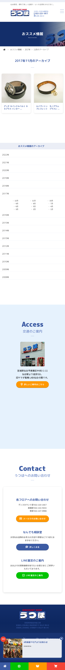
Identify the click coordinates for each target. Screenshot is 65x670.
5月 (34, 206)
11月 (34, 201)
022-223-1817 (41, 13)
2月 (34, 209)
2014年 (5, 230)
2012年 (5, 246)
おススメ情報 (16, 49)
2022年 (5, 154)
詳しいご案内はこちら (32, 384)
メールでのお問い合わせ (32, 518)
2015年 (5, 222)
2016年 (5, 215)
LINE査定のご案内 (32, 575)
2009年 (5, 269)
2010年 (5, 261)
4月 (51, 206)
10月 (51, 201)
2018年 (5, 186)
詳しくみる (32, 547)
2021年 (5, 162)
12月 (16, 201)
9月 (17, 204)
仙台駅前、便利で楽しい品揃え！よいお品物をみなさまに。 (32, 4)
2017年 (27, 49)
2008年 (5, 277)
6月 (17, 206)
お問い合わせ (40, 16)
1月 (51, 209)
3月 (17, 209)
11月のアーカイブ (41, 49)
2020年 (5, 170)
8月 (34, 204)
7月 (51, 204)
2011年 (5, 254)
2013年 (5, 238)
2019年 (5, 178)
